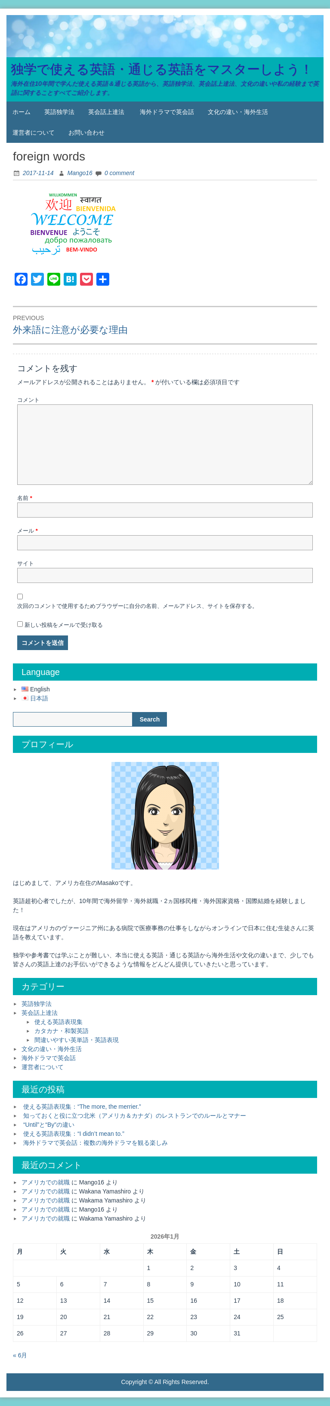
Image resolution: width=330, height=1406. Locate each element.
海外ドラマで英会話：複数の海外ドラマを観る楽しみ (95, 1142)
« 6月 (20, 1355)
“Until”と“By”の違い (48, 1124)
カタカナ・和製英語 (61, 1030)
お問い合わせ (86, 132)
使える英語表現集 (58, 1021)
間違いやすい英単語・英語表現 (76, 1039)
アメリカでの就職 (46, 1182)
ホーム (21, 111)
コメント (28, 400)
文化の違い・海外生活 (238, 111)
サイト (25, 563)
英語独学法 (59, 111)
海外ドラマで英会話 (167, 111)
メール (27, 530)
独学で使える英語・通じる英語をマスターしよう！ (162, 69)
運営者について (33, 132)
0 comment (119, 173)
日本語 (39, 698)
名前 (24, 498)
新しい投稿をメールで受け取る (64, 625)
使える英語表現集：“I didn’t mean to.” (73, 1133)
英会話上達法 (106, 111)
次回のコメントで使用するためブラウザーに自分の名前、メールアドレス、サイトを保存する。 (137, 606)
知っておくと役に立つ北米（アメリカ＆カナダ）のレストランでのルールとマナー (134, 1115)
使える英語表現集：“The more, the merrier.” (82, 1106)
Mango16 (80, 173)
